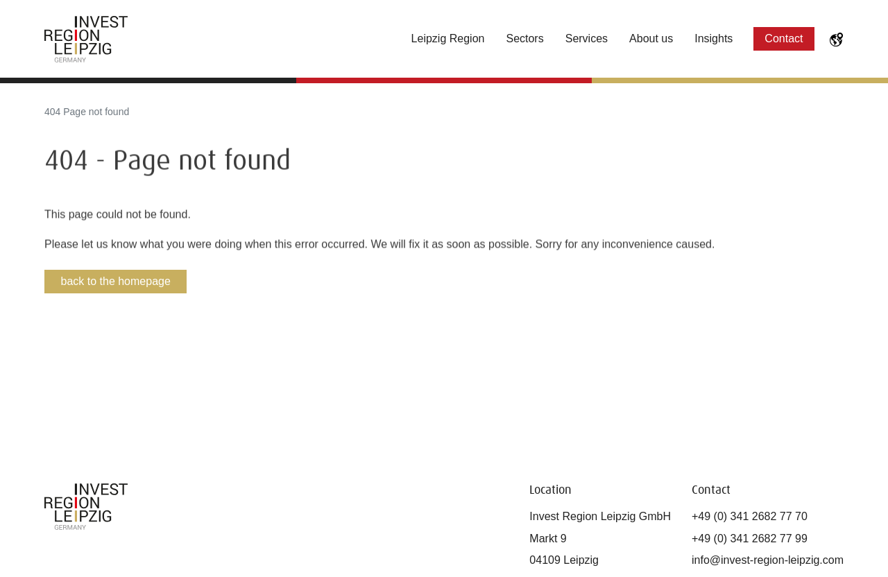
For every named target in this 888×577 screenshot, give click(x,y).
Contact (784, 38)
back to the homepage (116, 281)
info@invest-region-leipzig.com (768, 560)
